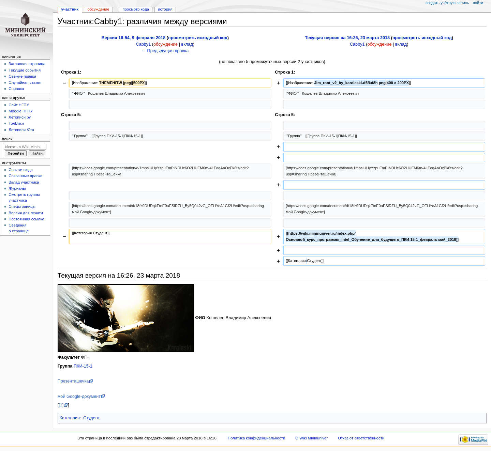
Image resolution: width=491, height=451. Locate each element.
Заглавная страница (27, 64)
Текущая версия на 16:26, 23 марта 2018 (347, 37)
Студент (91, 418)
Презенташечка (73, 381)
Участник (69, 9)
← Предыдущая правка (165, 50)
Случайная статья (25, 82)
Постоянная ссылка (26, 219)
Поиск (7, 139)
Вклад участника (24, 182)
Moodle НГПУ (21, 111)
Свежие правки (22, 76)
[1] (61, 405)
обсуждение (165, 44)
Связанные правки (25, 176)
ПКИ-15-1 (83, 366)
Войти (478, 3)
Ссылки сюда (21, 170)
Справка (16, 89)
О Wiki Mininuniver (311, 438)
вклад (187, 44)
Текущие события (25, 70)
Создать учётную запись (447, 3)
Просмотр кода (135, 9)
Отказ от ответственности (361, 438)
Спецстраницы (22, 206)
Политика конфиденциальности (256, 438)
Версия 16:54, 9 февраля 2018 (134, 37)
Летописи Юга (21, 130)
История (165, 9)
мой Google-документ (79, 396)
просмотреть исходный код (197, 37)
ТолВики (16, 123)
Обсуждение (98, 9)
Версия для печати (26, 213)
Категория (70, 418)
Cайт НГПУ (19, 105)
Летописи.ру (20, 117)
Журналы (17, 188)
